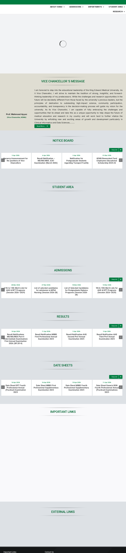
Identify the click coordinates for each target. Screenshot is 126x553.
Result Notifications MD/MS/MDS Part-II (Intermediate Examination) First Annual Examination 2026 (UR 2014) (16, 339)
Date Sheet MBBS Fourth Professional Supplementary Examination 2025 (76, 387)
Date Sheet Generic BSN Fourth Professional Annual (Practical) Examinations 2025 (107, 388)
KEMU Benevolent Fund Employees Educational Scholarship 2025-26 (107, 160)
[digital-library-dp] (78, 522)
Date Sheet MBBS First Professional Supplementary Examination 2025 (46, 387)
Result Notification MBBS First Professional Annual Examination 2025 (46, 336)
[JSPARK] (17, 522)
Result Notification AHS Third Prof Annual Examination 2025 (107, 336)
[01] (47, 522)
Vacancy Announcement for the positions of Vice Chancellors (15, 160)
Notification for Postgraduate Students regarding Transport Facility (76, 160)
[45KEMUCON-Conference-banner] (109, 522)
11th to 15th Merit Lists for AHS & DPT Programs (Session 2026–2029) (15, 290)
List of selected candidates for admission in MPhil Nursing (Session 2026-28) (46, 290)
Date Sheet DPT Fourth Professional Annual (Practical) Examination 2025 (15, 388)
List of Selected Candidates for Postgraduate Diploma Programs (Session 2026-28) (76, 291)
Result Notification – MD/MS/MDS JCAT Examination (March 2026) (46, 160)
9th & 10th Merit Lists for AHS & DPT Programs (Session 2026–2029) (107, 290)
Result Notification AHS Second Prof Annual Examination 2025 (76, 336)
